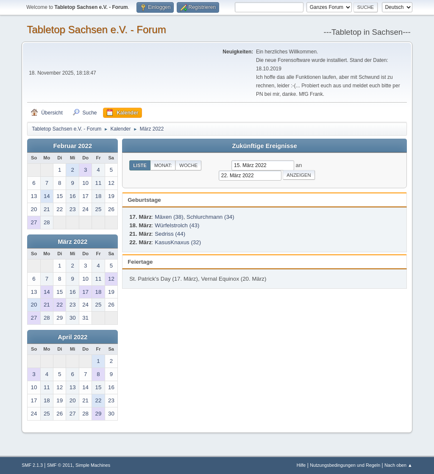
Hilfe (301, 465)
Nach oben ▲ (398, 465)
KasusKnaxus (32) (178, 242)
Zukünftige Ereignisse (264, 145)
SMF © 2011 (60, 465)
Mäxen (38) (169, 217)
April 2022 (72, 337)
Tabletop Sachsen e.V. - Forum (96, 29)
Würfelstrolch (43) (177, 225)
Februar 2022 (72, 145)
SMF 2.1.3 (32, 465)
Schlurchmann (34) (210, 217)
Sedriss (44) (170, 234)
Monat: (163, 165)
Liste (140, 165)
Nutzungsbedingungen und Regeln (345, 465)
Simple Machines (92, 465)
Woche (188, 165)
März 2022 (72, 241)
